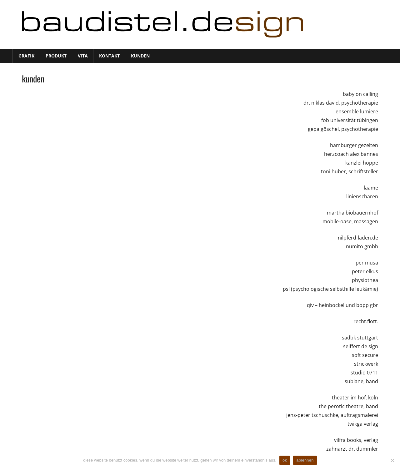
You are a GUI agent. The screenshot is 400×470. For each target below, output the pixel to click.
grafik (26, 56)
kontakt (109, 56)
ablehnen (305, 460)
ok (284, 460)
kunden (140, 56)
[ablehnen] (392, 460)
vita (83, 56)
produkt (56, 56)
